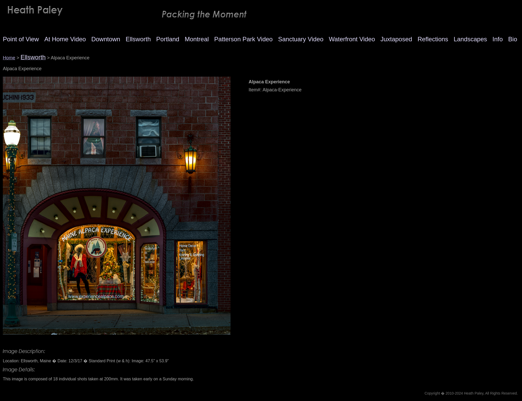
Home (9, 57)
